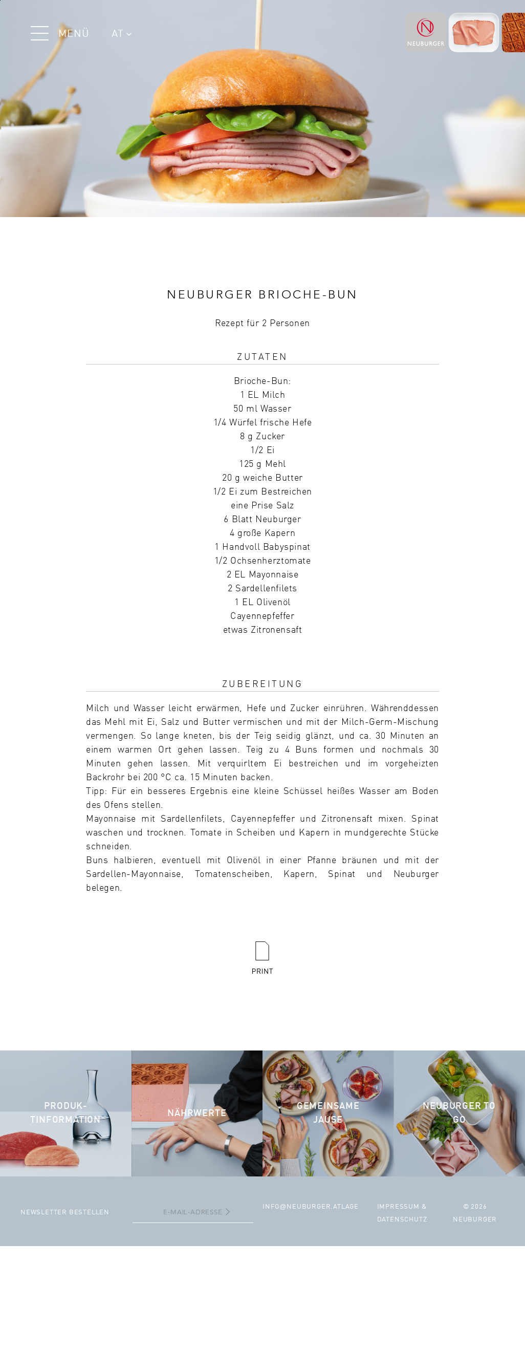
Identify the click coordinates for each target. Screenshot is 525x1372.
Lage (350, 1207)
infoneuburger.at (301, 1207)
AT (122, 34)
